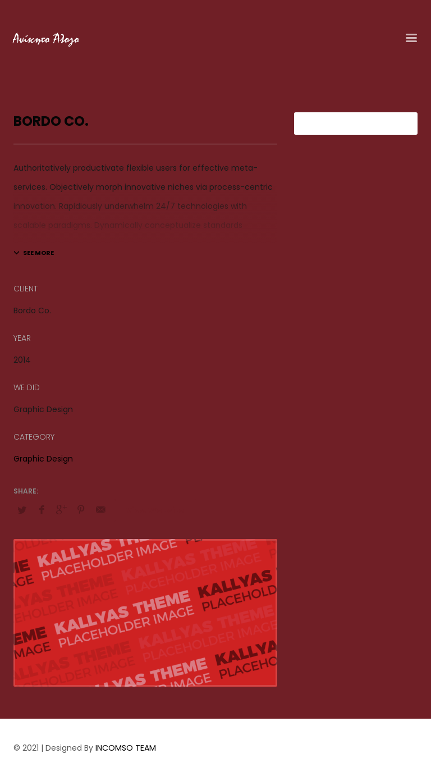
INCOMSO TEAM (125, 747)
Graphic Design (43, 458)
